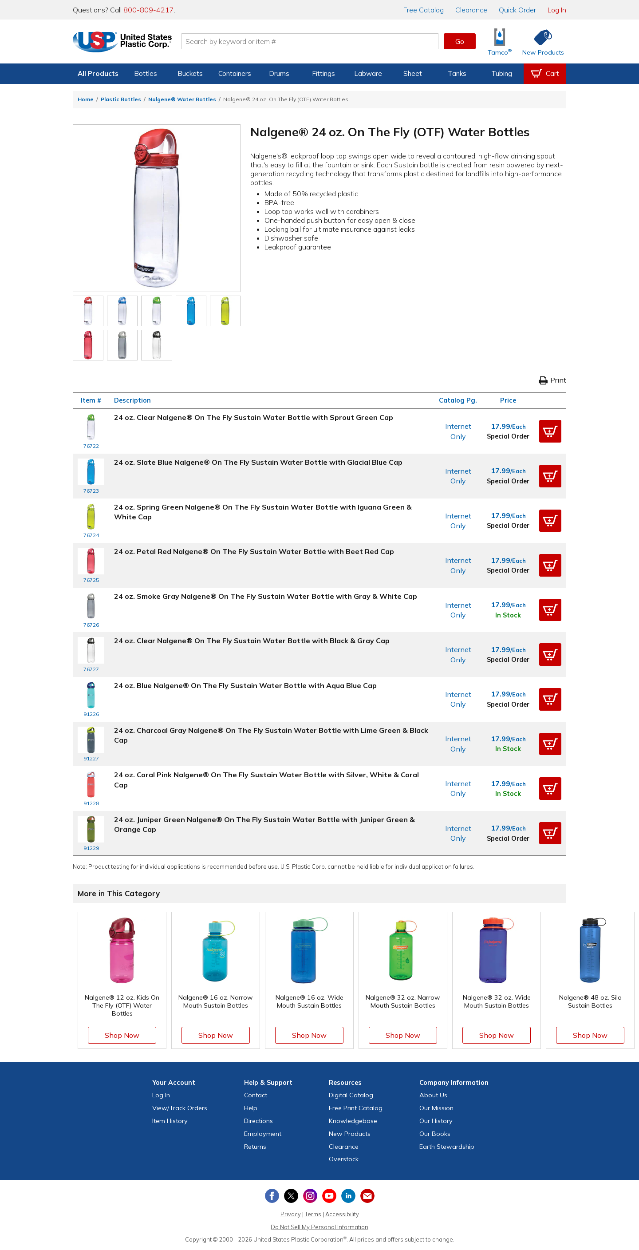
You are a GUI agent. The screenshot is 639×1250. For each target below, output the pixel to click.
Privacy (290, 1214)
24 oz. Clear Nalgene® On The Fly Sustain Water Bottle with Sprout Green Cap (253, 417)
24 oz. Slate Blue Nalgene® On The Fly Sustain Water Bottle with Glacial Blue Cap (258, 462)
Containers (234, 73)
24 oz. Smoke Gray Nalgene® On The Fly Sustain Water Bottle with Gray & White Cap (265, 596)
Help (250, 1108)
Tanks (457, 73)
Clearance (471, 9)
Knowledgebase (353, 1121)
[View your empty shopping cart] (545, 73)
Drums (279, 73)
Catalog (423, 9)
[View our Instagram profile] (310, 1196)
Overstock (344, 1159)
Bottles (145, 73)
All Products (98, 73)
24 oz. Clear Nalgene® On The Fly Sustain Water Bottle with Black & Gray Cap (252, 640)
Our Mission (436, 1108)
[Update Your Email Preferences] (367, 1196)
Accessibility (342, 1214)
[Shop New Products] (540, 41)
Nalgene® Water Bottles (182, 99)
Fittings (323, 73)
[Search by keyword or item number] (312, 41)
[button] (550, 431)
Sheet (412, 73)
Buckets (190, 73)
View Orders (179, 1108)
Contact (255, 1095)
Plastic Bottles (121, 99)
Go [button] (459, 41)
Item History (170, 1121)
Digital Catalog (351, 1095)
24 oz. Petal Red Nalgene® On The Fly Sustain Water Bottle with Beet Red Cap (254, 551)
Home (86, 99)
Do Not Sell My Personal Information (319, 1226)
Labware (368, 73)
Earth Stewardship (446, 1147)
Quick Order (517, 9)
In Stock (508, 615)
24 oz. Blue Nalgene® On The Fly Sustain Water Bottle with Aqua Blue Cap (245, 685)
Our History (436, 1121)
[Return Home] (125, 43)
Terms (313, 1214)
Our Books (434, 1134)
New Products (350, 1134)
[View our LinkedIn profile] (348, 1196)
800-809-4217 (148, 9)
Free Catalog (356, 1108)
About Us (433, 1095)
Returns (255, 1147)
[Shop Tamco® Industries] (499, 41)
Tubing (501, 73)
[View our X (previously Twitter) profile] (291, 1196)
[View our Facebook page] (272, 1196)
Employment (262, 1134)
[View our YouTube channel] (329, 1196)
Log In (557, 9)
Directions (258, 1121)
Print (552, 380)
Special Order (508, 436)
